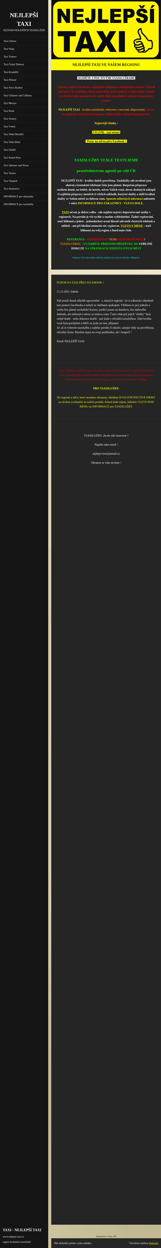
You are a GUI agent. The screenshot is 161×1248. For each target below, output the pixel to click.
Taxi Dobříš (10, 150)
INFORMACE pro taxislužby (19, 204)
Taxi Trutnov (10, 56)
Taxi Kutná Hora (12, 157)
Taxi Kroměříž (11, 72)
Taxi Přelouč (10, 80)
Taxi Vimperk (11, 181)
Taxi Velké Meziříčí (14, 134)
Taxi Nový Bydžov (13, 87)
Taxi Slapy (9, 49)
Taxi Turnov (10, 173)
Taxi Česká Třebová (14, 64)
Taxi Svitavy (10, 118)
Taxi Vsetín (9, 126)
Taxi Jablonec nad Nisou (16, 165)
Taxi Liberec (10, 41)
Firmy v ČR (112, 1236)
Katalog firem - (102, 1236)
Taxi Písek (9, 111)
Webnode (153, 1243)
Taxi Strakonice (11, 188)
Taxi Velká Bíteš (12, 142)
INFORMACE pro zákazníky (18, 196)
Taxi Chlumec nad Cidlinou (18, 95)
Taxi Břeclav (10, 103)
